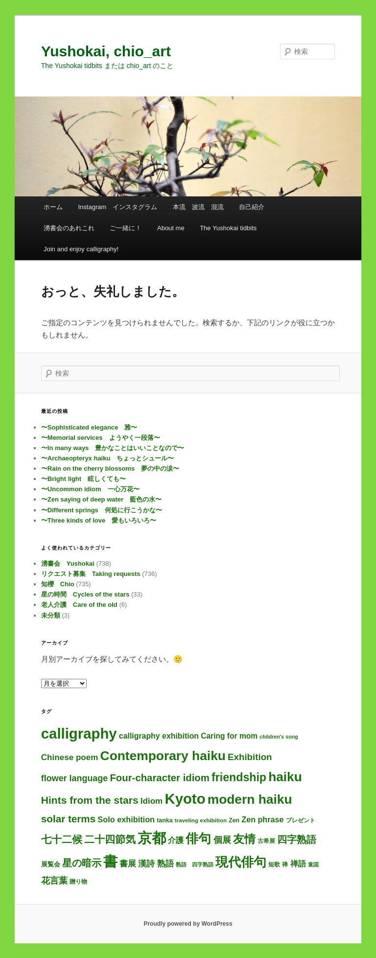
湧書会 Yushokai (67, 563)
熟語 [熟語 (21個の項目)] (165, 863)
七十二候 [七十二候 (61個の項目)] (61, 839)
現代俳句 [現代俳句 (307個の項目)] (240, 862)
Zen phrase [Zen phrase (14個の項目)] (262, 819)
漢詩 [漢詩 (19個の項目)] (146, 863)
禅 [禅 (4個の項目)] (285, 864)
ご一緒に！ (125, 228)
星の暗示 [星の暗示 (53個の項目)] (81, 863)
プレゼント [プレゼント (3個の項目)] (300, 820)
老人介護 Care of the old (79, 604)
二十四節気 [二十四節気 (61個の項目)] (110, 839)
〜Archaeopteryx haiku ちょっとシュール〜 (107, 458)
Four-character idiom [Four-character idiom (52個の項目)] (159, 777)
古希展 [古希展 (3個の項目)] (266, 841)
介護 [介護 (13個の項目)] (176, 840)
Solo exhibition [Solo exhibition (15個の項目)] (126, 819)
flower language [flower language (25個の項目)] (74, 778)
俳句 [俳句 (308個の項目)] (198, 838)
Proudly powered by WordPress (187, 923)
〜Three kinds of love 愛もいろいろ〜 (98, 520)
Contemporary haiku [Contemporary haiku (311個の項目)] (163, 755)
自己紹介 (251, 207)
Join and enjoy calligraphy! (81, 249)
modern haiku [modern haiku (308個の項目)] (250, 799)
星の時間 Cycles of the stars (85, 594)
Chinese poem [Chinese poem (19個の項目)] (69, 757)
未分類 (50, 615)
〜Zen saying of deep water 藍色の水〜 (101, 499)
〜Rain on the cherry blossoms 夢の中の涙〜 (110, 468)
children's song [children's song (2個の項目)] (278, 737)
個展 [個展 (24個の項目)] (222, 840)
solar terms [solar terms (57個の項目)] (68, 818)
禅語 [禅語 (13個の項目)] (298, 864)
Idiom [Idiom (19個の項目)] (152, 801)
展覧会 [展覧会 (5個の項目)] (50, 864)
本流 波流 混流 (198, 207)
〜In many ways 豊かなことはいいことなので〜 (113, 448)
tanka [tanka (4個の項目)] (164, 820)
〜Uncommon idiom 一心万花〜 (90, 489)
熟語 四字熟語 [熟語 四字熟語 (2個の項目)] (194, 864)
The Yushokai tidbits (228, 228)
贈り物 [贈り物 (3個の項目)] (78, 881)
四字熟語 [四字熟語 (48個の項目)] (296, 839)
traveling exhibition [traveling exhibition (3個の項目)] (201, 820)
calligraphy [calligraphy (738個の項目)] (79, 733)
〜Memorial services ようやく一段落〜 (100, 437)
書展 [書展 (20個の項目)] (127, 863)
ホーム (53, 207)
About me (171, 228)
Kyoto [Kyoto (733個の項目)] (184, 798)
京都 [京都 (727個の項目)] (152, 838)
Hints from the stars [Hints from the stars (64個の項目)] (90, 800)
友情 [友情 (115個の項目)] (244, 839)
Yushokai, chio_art (106, 51)
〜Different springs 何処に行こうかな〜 (101, 510)
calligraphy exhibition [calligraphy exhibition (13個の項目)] (159, 736)
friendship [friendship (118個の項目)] (239, 777)
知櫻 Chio (57, 584)
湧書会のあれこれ (69, 228)
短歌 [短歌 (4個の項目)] (274, 864)
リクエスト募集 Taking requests (91, 573)
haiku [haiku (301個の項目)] (285, 776)
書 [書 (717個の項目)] (110, 861)
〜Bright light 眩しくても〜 (83, 478)
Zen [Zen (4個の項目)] (234, 820)
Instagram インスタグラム (117, 207)
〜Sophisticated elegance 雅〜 (89, 427)
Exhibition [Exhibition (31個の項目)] (250, 757)
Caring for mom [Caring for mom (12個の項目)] (229, 736)
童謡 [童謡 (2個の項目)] (313, 864)
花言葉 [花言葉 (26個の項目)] (54, 881)
